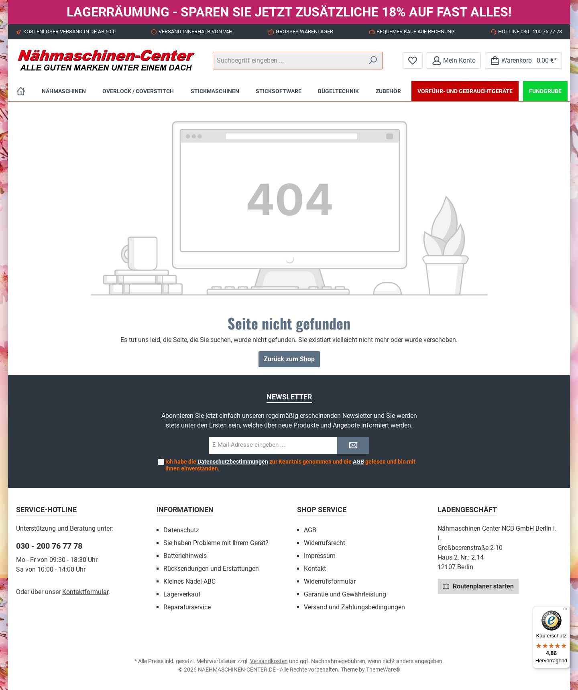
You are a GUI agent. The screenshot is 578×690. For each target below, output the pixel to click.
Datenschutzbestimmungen (232, 461)
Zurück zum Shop (289, 359)
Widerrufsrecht (324, 543)
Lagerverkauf (182, 594)
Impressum (320, 556)
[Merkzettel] (413, 60)
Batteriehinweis (185, 556)
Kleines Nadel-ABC (189, 581)
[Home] (20, 91)
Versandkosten (269, 661)
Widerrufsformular (330, 581)
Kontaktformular (85, 592)
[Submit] (353, 445)
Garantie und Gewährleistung (345, 594)
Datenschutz (181, 530)
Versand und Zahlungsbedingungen (354, 607)
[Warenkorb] (523, 60)
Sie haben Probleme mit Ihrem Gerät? (216, 543)
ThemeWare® (383, 669)
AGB (358, 461)
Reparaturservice (187, 607)
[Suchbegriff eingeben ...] (288, 60)
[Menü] (565, 611)
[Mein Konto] (454, 60)
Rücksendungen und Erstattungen (211, 568)
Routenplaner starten (478, 586)
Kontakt (315, 568)
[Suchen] (373, 60)
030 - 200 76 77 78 (49, 546)
